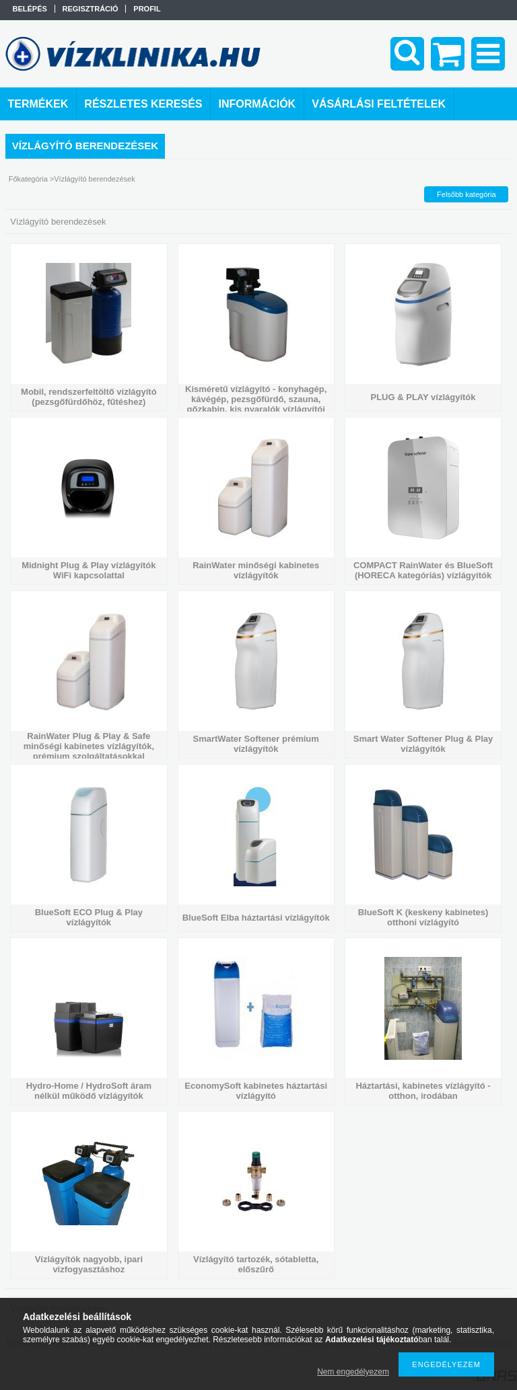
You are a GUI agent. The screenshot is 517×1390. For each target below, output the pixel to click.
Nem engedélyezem (353, 1372)
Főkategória (28, 179)
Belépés (30, 9)
